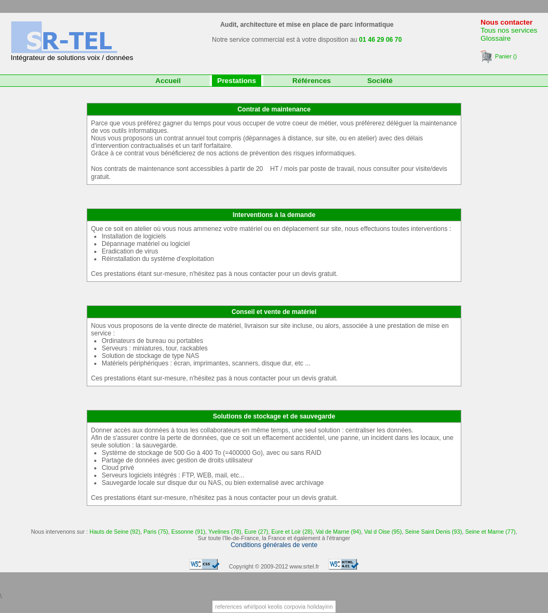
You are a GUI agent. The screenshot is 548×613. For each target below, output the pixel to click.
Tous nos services (509, 30)
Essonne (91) (188, 531)
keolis (275, 606)
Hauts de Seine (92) (114, 531)
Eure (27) (256, 531)
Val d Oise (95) (382, 531)
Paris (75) (155, 531)
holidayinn (320, 606)
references (228, 606)
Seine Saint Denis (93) (433, 531)
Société (379, 81)
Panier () (499, 56)
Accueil (167, 81)
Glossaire (496, 38)
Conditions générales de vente (274, 545)
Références (311, 81)
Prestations (236, 81)
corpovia (295, 606)
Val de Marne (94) (338, 531)
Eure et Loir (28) (292, 531)
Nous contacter (506, 22)
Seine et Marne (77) (490, 531)
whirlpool (254, 606)
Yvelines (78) (224, 531)
